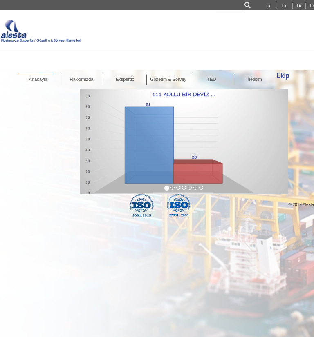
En (285, 5)
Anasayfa (38, 79)
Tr (269, 5)
